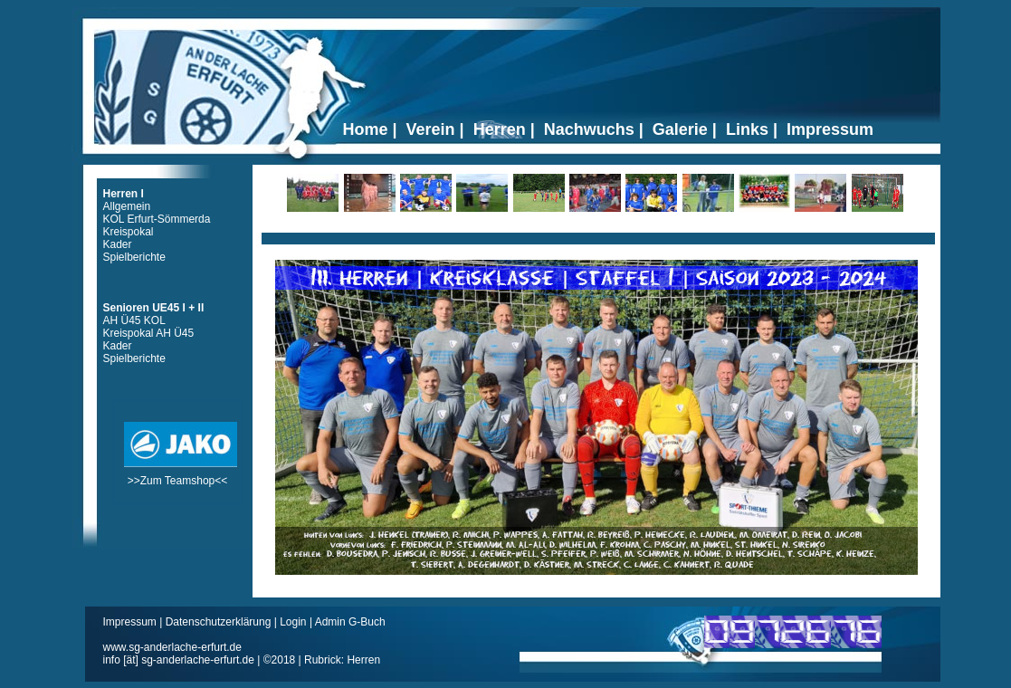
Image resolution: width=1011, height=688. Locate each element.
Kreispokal (128, 231)
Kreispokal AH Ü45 (149, 333)
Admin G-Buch (350, 622)
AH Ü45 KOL (134, 320)
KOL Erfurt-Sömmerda (157, 219)
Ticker (598, 231)
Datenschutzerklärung (220, 622)
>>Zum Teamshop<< (180, 474)
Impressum (131, 622)
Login (293, 622)
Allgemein (127, 206)
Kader (117, 244)
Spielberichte (134, 257)
